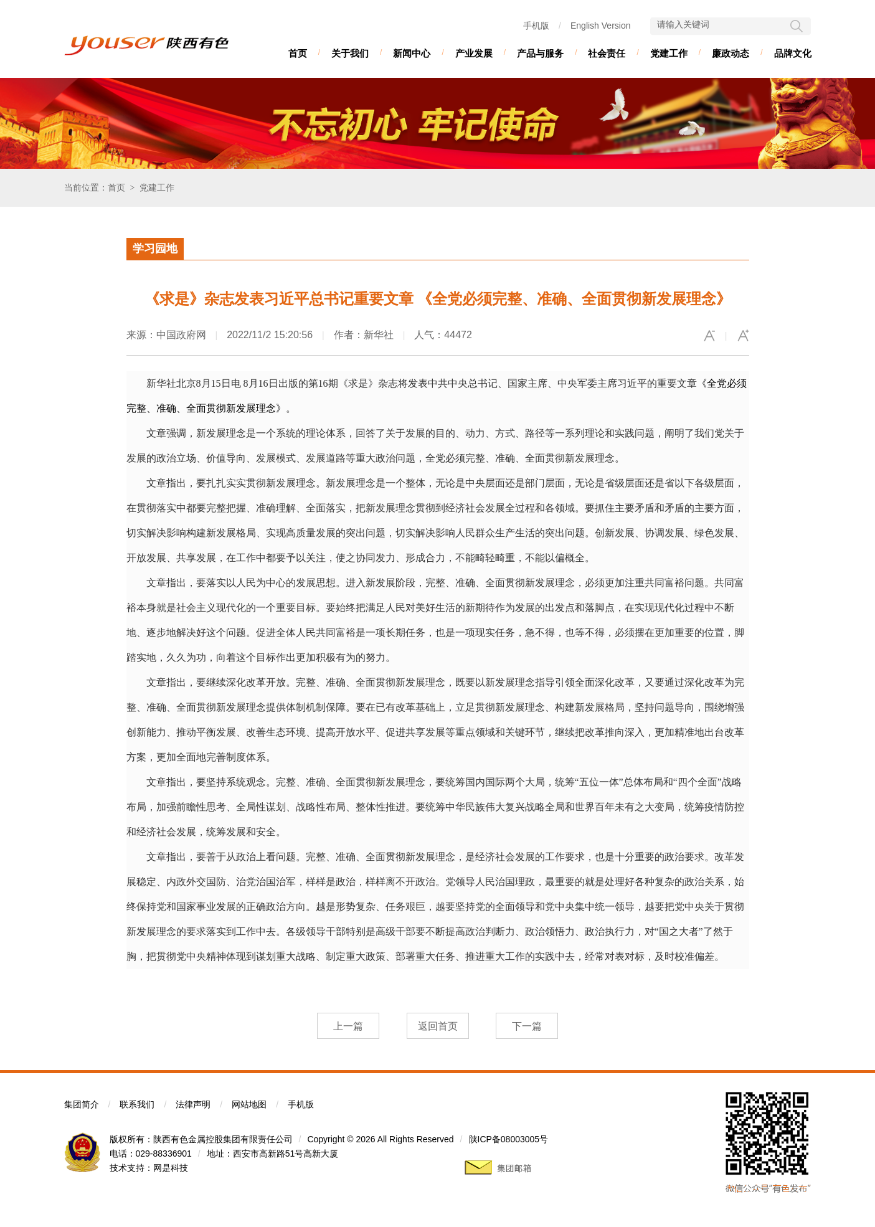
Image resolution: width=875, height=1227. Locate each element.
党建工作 (669, 53)
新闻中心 (411, 53)
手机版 (536, 26)
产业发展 (474, 53)
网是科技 (170, 1168)
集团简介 (81, 1104)
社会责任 (606, 53)
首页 (297, 53)
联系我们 (137, 1104)
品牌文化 (792, 53)
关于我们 (350, 53)
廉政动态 (730, 53)
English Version (600, 26)
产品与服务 (540, 53)
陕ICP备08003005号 (509, 1139)
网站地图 (249, 1104)
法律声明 (193, 1104)
